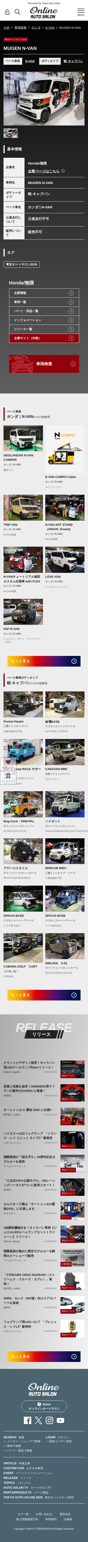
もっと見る (20, 661)
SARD (7, 1095)
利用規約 (51, 1519)
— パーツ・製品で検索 (18, 1450)
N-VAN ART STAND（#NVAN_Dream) (59, 527)
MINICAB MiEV (56, 868)
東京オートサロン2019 (21, 264)
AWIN (7, 1307)
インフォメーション (27, 320)
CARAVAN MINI (56, 769)
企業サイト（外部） (27, 338)
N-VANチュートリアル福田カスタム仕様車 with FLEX (22, 579)
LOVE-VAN (53, 576)
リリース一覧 (23, 329)
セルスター (10, 1213)
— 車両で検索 (12, 1446)
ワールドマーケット (15, 1166)
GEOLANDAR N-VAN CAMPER (18, 458)
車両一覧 (20, 302)
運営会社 (65, 1514)
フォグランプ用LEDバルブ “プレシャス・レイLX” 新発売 (30, 1324)
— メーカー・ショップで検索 (22, 1441)
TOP (7, 27)
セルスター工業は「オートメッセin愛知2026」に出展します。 (29, 1206)
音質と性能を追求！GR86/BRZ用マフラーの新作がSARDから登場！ (29, 1089)
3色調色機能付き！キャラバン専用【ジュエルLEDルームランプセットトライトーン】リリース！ (30, 1232)
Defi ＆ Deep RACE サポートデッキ (22, 771)
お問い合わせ (44, 1514)
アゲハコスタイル (16, 868)
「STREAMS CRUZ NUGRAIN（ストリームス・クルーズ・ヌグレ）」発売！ (29, 1279)
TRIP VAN (10, 524)
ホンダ (36, 27)
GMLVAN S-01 (56, 963)
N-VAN (49, 27)
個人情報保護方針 (27, 1519)
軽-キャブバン (73, 61)
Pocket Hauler (14, 721)
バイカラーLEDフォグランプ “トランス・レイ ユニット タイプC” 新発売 (30, 1136)
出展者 (68, 1519)
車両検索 (20, 27)
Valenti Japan (12, 1072)
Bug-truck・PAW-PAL (19, 821)
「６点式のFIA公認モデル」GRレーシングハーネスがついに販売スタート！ (29, 1183)
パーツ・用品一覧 (26, 311)
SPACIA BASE (14, 915)
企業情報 (20, 293)
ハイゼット (52, 821)
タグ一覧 (23, 1514)
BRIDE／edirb (12, 1114)
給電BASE (52, 721)
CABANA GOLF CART (20, 966)
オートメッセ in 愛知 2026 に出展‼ (28, 1110)
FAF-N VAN (11, 629)
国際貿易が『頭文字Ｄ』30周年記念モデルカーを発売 (29, 1159)
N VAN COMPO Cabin (60, 477)
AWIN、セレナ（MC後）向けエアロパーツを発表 (30, 1301)
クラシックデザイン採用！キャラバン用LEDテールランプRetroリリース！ (29, 1065)
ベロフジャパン (12, 1143)
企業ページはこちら (44, 171)
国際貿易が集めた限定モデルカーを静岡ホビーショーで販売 (29, 1253)
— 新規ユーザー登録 (59, 1441)
